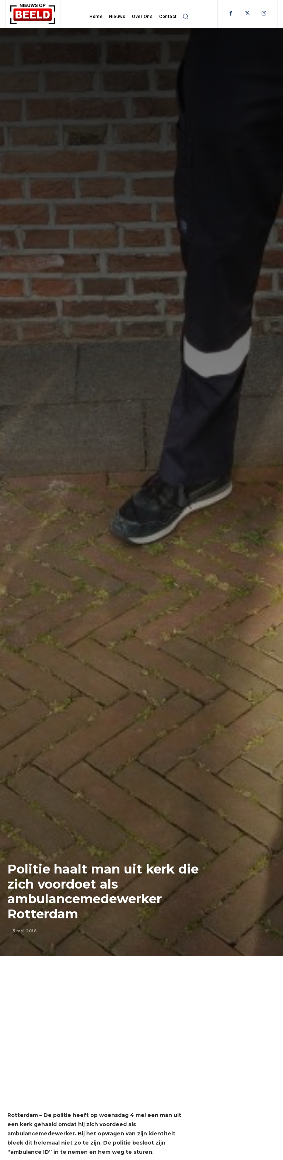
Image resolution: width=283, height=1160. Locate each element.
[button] (186, 16)
